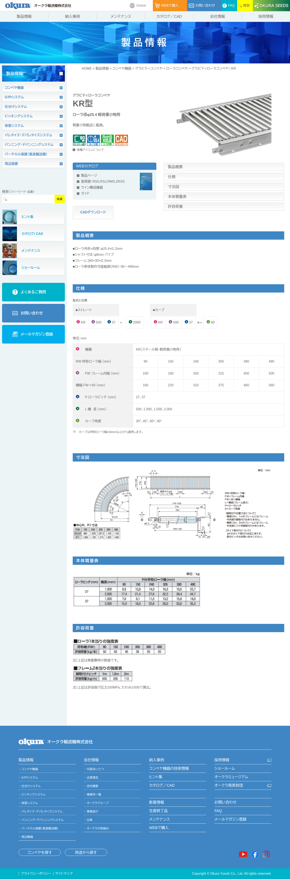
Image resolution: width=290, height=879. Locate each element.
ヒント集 (155, 777)
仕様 (171, 177)
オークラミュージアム (231, 777)
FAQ (218, 811)
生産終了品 (158, 811)
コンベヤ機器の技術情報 (169, 768)
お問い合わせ (225, 802)
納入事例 (156, 760)
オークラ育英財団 (228, 785)
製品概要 (175, 167)
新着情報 (156, 802)
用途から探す (86, 852)
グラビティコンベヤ (149, 68)
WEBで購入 (159, 828)
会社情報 (91, 760)
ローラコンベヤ (177, 68)
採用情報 (221, 760)
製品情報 (102, 68)
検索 (60, 199)
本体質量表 (177, 197)
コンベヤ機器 (121, 68)
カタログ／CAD (162, 785)
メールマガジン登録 (230, 819)
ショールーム (224, 768)
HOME (87, 68)
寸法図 (173, 187)
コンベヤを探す (39, 852)
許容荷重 (175, 207)
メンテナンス (159, 819)
